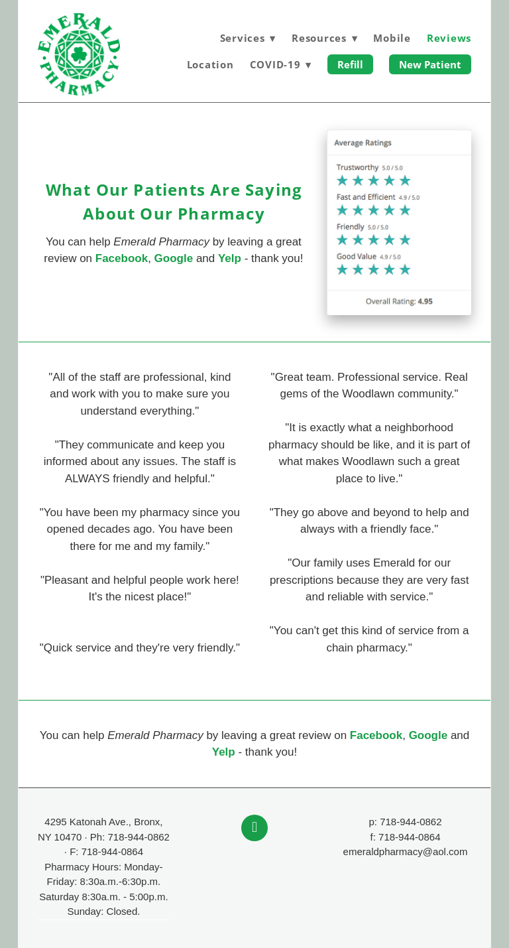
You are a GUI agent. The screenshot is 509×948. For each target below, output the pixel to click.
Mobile (392, 38)
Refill (350, 64)
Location (210, 64)
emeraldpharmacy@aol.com (405, 851)
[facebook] (254, 828)
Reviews (449, 38)
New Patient (430, 64)
